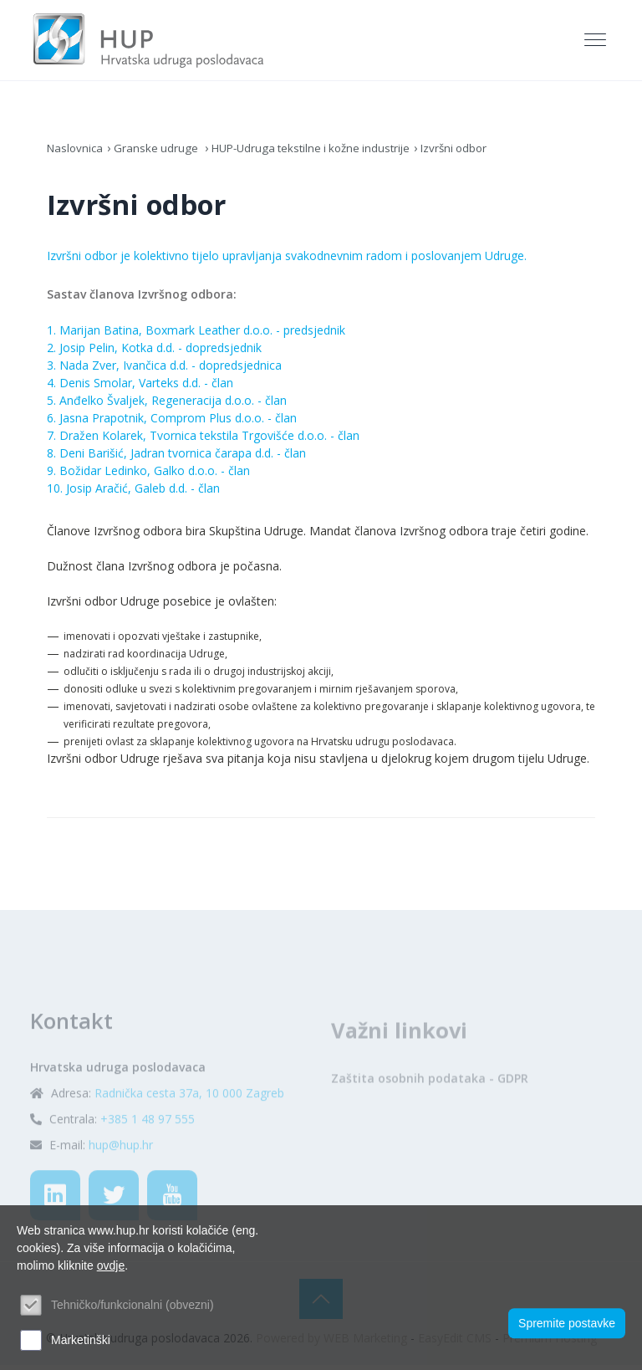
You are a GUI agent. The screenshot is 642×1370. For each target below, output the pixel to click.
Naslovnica (76, 153)
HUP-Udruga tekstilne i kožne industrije (322, 153)
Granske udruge (161, 153)
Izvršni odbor (473, 153)
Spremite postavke (566, 1322)
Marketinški (80, 1340)
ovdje (111, 1265)
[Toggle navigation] (596, 42)
